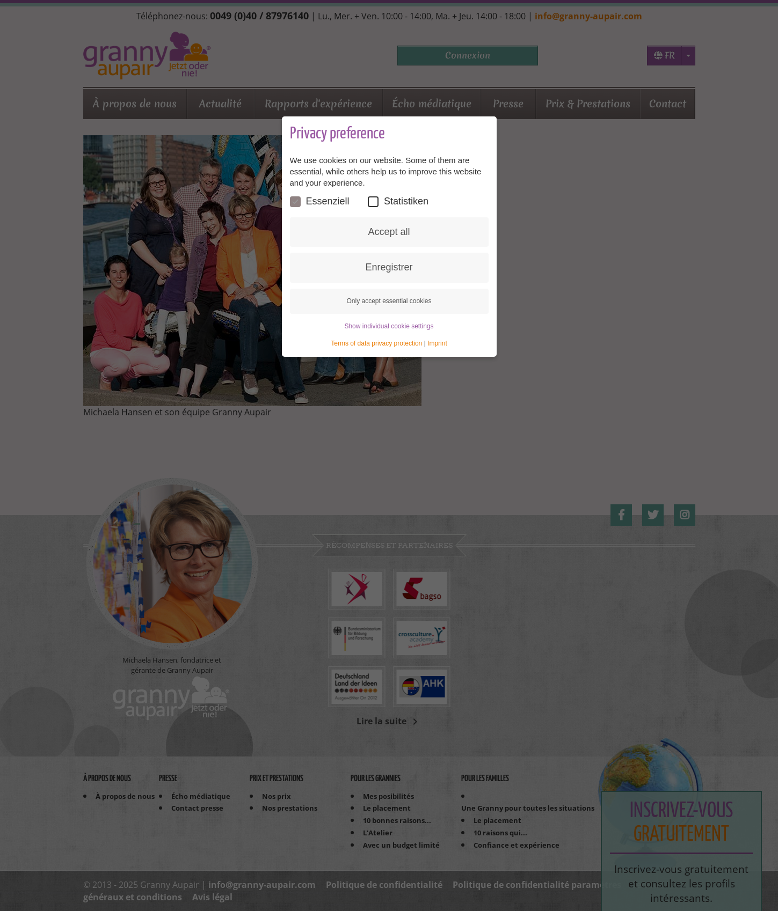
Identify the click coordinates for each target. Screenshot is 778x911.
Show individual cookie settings (388, 326)
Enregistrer (388, 267)
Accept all (389, 231)
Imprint (437, 343)
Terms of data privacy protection (376, 343)
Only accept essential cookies (388, 301)
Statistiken (398, 201)
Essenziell (320, 201)
